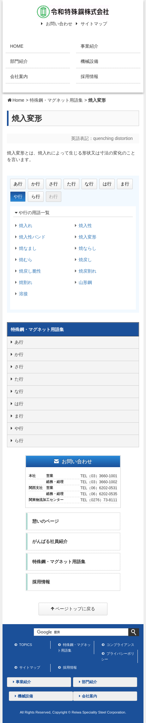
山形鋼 (82, 282)
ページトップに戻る (73, 609)
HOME (16, 46)
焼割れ (22, 282)
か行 (35, 183)
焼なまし (25, 248)
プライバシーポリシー (117, 656)
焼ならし (84, 248)
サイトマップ (90, 23)
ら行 (35, 196)
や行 (18, 196)
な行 (89, 183)
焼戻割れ (84, 271)
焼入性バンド (29, 236)
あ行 (18, 183)
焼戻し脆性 (27, 271)
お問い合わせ (55, 23)
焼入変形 (84, 236)
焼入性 (82, 225)
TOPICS (23, 645)
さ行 (53, 183)
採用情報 (89, 76)
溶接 (20, 293)
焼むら (22, 259)
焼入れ (22, 225)
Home (18, 100)
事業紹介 (89, 46)
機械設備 (89, 61)
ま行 (124, 183)
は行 (107, 183)
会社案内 (19, 76)
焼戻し (82, 259)
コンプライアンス (117, 645)
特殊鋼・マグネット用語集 (56, 100)
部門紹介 (19, 61)
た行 (71, 183)
